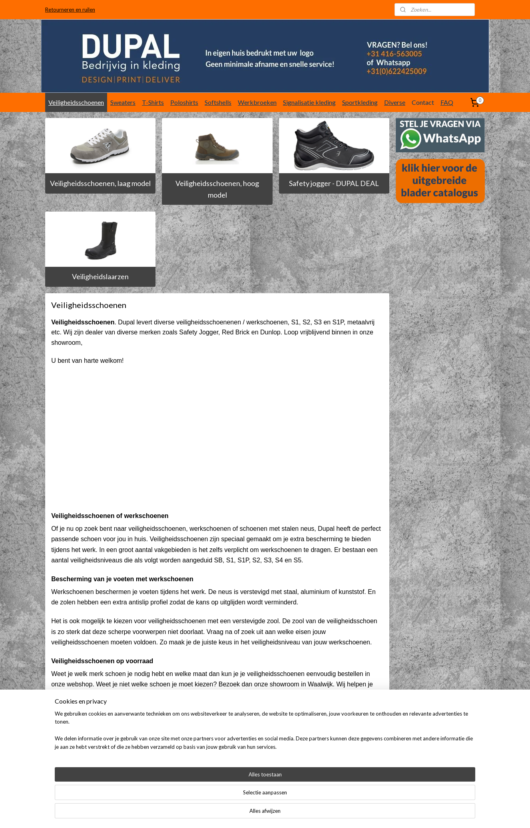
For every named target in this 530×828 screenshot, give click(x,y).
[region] (212, 802)
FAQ (446, 102)
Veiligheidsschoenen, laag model (100, 183)
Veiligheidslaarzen (100, 276)
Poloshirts (184, 102)
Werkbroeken (257, 102)
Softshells (218, 102)
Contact (423, 102)
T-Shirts (153, 102)
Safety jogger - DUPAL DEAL (334, 183)
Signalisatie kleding (309, 102)
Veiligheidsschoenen (76, 102)
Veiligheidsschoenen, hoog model (217, 189)
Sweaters (122, 102)
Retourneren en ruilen (70, 9)
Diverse (394, 102)
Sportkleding (360, 102)
